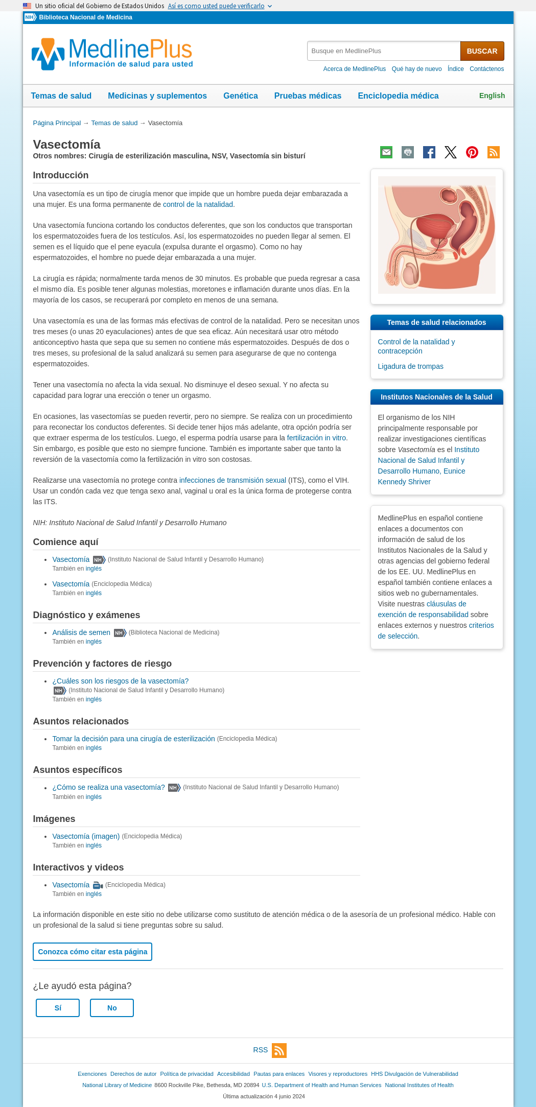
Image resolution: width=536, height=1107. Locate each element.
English (492, 95)
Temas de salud (61, 95)
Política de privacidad (186, 1074)
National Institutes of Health (419, 1085)
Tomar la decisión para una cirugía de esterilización (133, 739)
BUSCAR (482, 51)
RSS (270, 1050)
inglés (94, 568)
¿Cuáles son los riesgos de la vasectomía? (120, 681)
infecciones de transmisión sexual (232, 480)
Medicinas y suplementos (157, 95)
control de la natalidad (198, 204)
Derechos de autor (133, 1074)
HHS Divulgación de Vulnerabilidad (414, 1074)
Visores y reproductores (337, 1074)
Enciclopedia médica (398, 95)
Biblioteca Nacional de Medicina (85, 17)
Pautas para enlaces (279, 1074)
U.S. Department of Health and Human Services (322, 1085)
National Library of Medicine (117, 1085)
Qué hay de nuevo (417, 69)
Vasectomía (70, 559)
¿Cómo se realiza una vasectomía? (108, 788)
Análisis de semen (81, 632)
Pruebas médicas (308, 95)
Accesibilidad (233, 1074)
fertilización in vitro (316, 438)
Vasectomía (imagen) (86, 836)
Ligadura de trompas (411, 366)
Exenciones (92, 1074)
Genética (240, 95)
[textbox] (384, 51)
